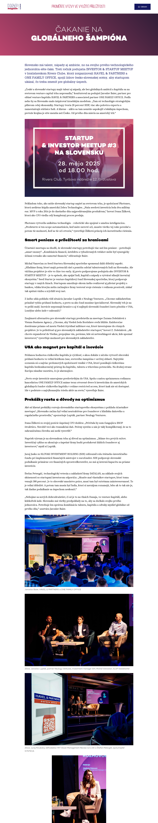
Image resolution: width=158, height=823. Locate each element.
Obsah (144, 7)
